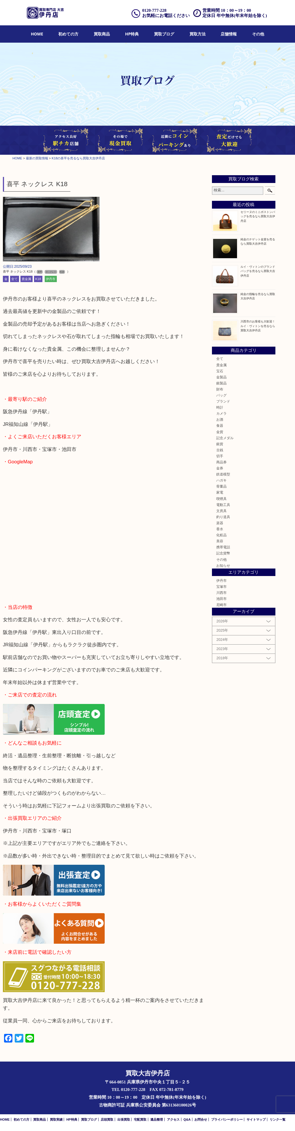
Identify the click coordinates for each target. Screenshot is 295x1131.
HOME (37, 34)
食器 (219, 425)
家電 (219, 492)
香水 (219, 529)
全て (14, 279)
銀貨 (219, 444)
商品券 (221, 462)
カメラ (221, 413)
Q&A (187, 1119)
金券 (219, 468)
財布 (219, 389)
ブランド (223, 401)
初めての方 (68, 34)
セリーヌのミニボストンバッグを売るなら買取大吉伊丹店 (257, 216)
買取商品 (102, 34)
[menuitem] (37, 34)
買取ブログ (164, 34)
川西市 (221, 592)
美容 (219, 541)
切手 (219, 456)
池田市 (221, 599)
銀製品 (221, 383)
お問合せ (200, 1119)
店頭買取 (107, 1119)
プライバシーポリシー (227, 1119)
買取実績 (56, 1119)
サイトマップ (256, 1119)
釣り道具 (223, 517)
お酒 (219, 419)
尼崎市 (221, 605)
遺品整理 (156, 1119)
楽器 (219, 523)
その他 (258, 34)
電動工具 (223, 505)
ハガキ (221, 480)
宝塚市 (221, 586)
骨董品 (221, 486)
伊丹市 (50, 279)
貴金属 (26, 279)
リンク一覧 (277, 1119)
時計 (219, 407)
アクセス (173, 1119)
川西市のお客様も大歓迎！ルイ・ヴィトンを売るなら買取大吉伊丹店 (257, 326)
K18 (38, 279)
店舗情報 (229, 34)
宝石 (219, 371)
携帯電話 (223, 547)
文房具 (221, 511)
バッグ (221, 395)
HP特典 (132, 34)
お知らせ (223, 565)
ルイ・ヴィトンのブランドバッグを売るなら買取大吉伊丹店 (257, 271)
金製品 (221, 377)
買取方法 (197, 34)
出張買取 (123, 1119)
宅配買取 (140, 1119)
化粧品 (221, 535)
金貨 (219, 432)
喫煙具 (221, 499)
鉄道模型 (223, 474)
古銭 (219, 450)
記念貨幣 (223, 553)
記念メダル (225, 438)
